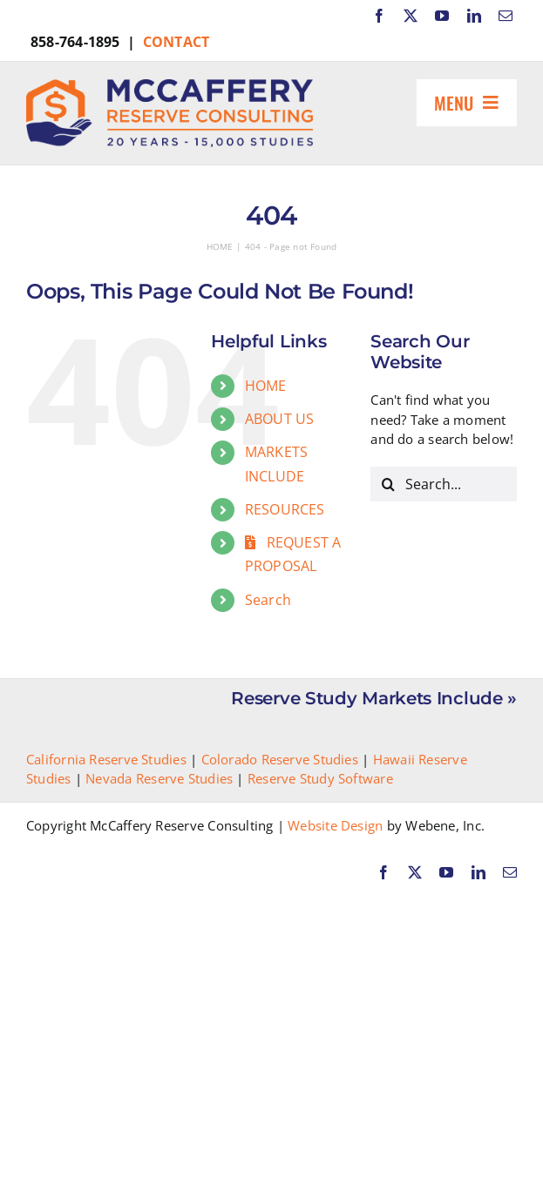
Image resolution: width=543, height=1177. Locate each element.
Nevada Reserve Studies (159, 778)
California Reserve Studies (106, 759)
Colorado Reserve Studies (279, 759)
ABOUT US (280, 418)
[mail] (505, 16)
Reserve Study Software (320, 778)
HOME (266, 385)
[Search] (387, 484)
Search (268, 599)
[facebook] (379, 16)
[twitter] (410, 16)
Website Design (335, 825)
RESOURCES (285, 509)
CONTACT (176, 41)
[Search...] (443, 484)
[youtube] (442, 16)
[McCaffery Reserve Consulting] (169, 85)
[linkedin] (474, 16)
